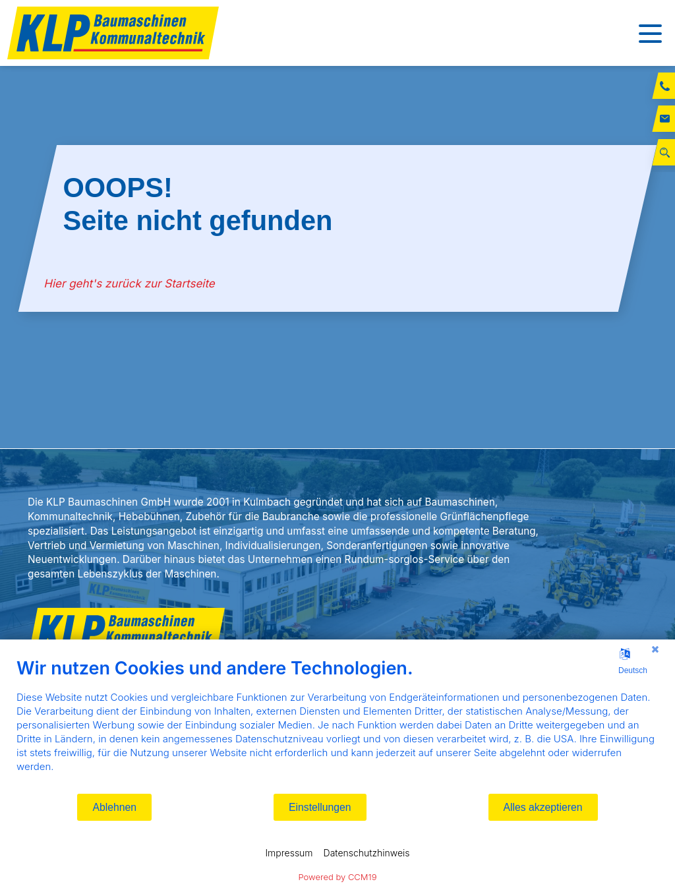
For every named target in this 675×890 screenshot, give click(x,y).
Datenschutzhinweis (367, 852)
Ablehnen (114, 807)
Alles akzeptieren (543, 807)
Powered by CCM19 (338, 877)
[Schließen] (655, 649)
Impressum (288, 852)
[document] (337, 724)
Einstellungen (320, 807)
